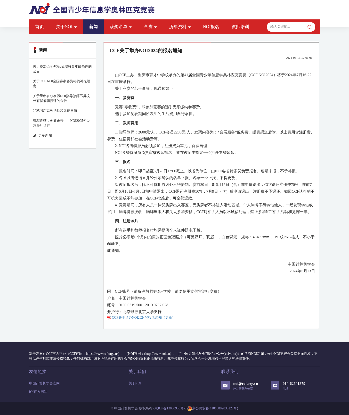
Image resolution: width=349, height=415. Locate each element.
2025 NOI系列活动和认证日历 (55, 111)
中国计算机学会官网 (44, 383)
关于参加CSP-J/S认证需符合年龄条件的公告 (62, 69)
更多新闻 (42, 135)
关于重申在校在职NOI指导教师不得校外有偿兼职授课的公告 (61, 98)
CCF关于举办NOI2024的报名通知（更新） (141, 317)
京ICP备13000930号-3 (170, 408)
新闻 (93, 26)
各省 (150, 26)
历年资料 (180, 26)
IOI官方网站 (38, 392)
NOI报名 (211, 26)
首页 (39, 26)
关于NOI (66, 26)
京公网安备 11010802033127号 (212, 408)
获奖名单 (121, 26)
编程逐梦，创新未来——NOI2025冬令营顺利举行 (61, 123)
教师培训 (240, 26)
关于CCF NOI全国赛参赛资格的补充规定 (61, 83)
